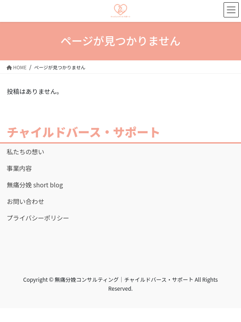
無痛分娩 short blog (35, 184)
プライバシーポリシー (38, 217)
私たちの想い (25, 151)
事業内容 (19, 168)
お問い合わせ (25, 201)
